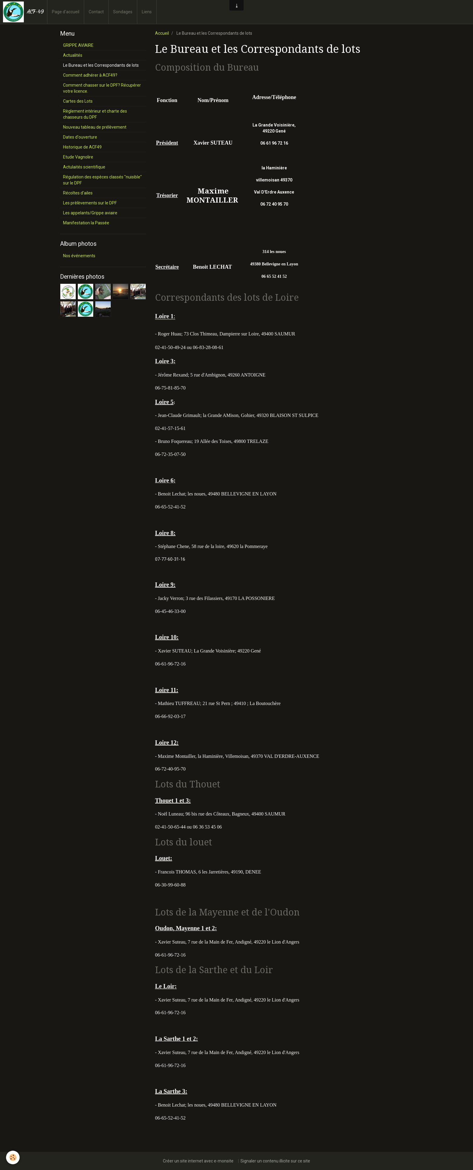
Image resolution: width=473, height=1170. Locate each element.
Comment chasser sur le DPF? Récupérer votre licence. (102, 88)
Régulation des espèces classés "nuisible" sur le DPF (102, 180)
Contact (96, 11)
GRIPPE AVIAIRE (78, 45)
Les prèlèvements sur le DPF (90, 202)
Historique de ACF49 (82, 147)
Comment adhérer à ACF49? (90, 75)
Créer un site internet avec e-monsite (198, 1161)
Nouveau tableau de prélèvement (94, 127)
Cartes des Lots (78, 101)
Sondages (122, 11)
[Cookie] (13, 1157)
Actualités (72, 55)
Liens (147, 11)
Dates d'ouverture (80, 137)
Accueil (162, 33)
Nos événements (79, 255)
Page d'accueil (65, 11)
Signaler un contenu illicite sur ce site (275, 1161)
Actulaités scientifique (84, 167)
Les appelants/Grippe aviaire (90, 212)
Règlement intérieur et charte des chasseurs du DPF (95, 114)
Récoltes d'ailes (78, 193)
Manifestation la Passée (86, 222)
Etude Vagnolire (78, 157)
